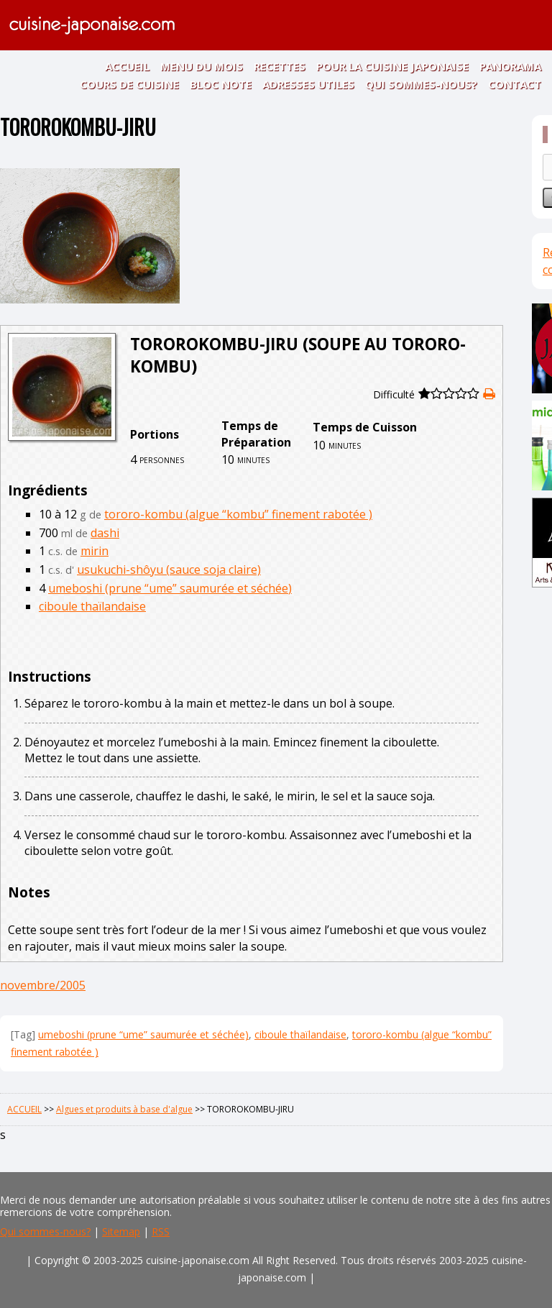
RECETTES (279, 66)
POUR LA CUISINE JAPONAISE (392, 66)
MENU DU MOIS (201, 66)
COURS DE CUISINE (129, 84)
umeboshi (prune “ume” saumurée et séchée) (170, 588)
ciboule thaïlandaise (92, 606)
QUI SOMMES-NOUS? (421, 84)
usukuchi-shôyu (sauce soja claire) (169, 569)
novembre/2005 (43, 985)
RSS (161, 1231)
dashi (105, 533)
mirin (94, 551)
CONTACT (514, 84)
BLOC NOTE (221, 84)
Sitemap (121, 1231)
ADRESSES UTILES (308, 84)
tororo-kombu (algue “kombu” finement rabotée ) (238, 514)
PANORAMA (510, 66)
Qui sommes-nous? (45, 1231)
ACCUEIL (127, 66)
